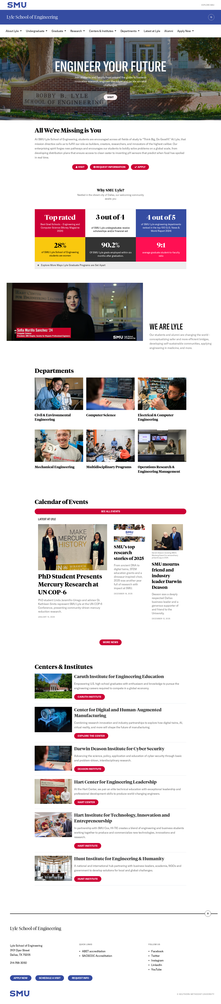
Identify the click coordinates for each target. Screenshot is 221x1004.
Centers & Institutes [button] (101, 31)
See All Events (110, 511)
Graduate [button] (58, 31)
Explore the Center (91, 735)
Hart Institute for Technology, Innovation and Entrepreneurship (122, 818)
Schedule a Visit (49, 978)
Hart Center (86, 802)
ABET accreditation (94, 951)
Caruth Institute (89, 696)
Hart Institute (88, 845)
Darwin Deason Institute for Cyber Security (119, 748)
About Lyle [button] (12, 31)
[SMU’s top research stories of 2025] (129, 533)
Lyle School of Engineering (32, 17)
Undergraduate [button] (35, 31)
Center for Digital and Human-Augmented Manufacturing (118, 712)
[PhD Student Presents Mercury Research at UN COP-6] (72, 547)
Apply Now (21, 978)
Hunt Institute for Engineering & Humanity (119, 858)
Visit (110, 97)
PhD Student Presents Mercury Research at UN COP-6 (70, 584)
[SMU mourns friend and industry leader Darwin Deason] (167, 541)
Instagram (157, 960)
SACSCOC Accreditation (97, 955)
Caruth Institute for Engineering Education (119, 676)
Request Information (109, 167)
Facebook (157, 951)
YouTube (156, 969)
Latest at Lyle (152, 31)
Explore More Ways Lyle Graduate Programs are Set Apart (71, 265)
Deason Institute (89, 769)
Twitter (155, 955)
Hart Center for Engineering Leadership (115, 782)
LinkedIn (156, 965)
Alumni (168, 31)
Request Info (80, 978)
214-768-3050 (18, 963)
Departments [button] (129, 31)
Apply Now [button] (184, 31)
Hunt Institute (88, 879)
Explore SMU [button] (207, 5)
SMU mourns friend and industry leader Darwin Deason (167, 575)
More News (110, 642)
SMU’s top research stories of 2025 (129, 552)
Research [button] (76, 31)
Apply (139, 167)
